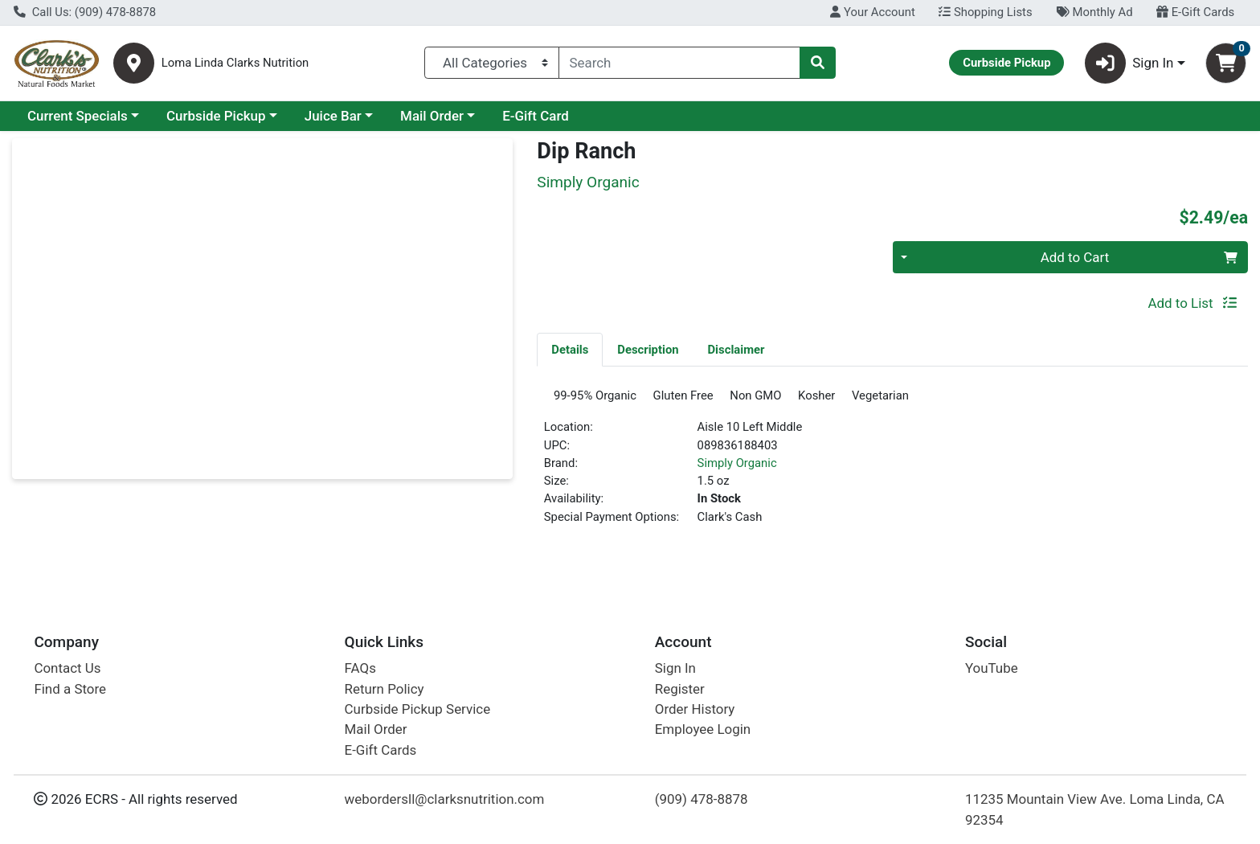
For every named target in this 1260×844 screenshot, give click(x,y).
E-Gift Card (535, 116)
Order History (695, 709)
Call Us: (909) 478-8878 (85, 12)
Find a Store (70, 689)
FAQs (360, 668)
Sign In (675, 668)
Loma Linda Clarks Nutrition (235, 63)
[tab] (570, 349)
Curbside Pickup (216, 116)
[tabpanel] (892, 465)
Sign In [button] (1129, 63)
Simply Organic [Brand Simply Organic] (737, 468)
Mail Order (432, 116)
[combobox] (679, 63)
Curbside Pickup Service (418, 709)
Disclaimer (735, 349)
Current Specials (77, 116)
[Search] (679, 63)
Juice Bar (333, 116)
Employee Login (703, 729)
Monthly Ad (1094, 12)
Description (647, 349)
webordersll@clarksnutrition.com (445, 799)
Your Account (872, 12)
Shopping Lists (985, 12)
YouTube (991, 668)
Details (569, 349)
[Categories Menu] (491, 63)
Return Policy (384, 689)
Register (680, 689)
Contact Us (67, 668)
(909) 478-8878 (701, 799)
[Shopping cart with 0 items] (1225, 63)
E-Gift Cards (1195, 12)
